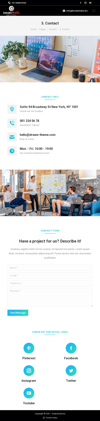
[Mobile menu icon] (94, 10)
